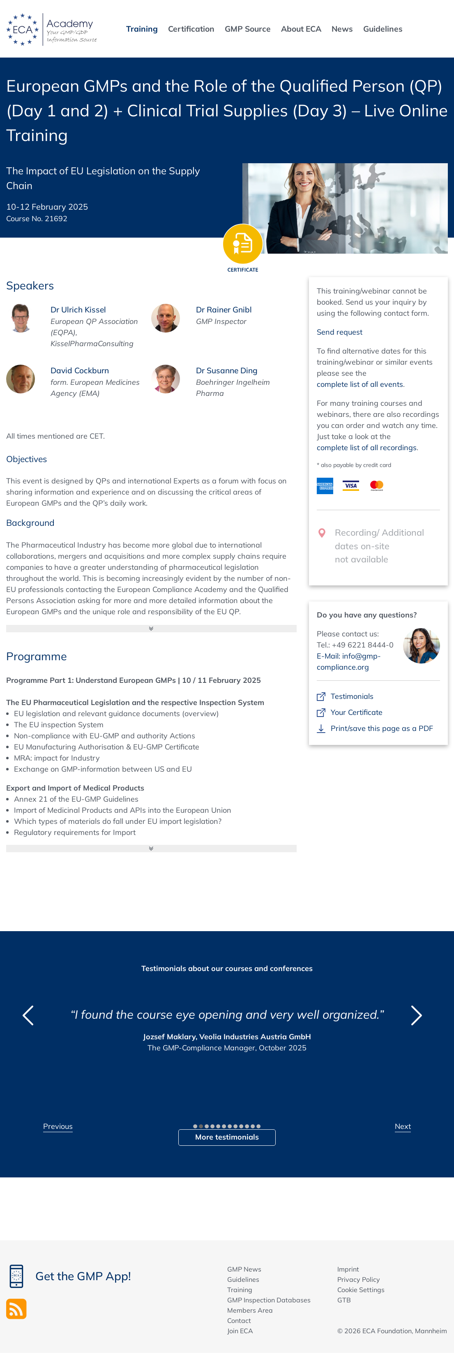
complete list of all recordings (367, 447)
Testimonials (351, 696)
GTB (344, 1300)
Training (239, 1290)
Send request (339, 332)
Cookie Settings (361, 1290)
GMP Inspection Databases (269, 1300)
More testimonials (227, 1137)
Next (403, 1126)
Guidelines (243, 1279)
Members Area (250, 1310)
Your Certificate (356, 712)
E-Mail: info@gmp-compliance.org (349, 661)
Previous (58, 1126)
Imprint (348, 1269)
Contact (239, 1320)
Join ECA (240, 1331)
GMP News (244, 1269)
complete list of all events (360, 384)
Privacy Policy (358, 1279)
